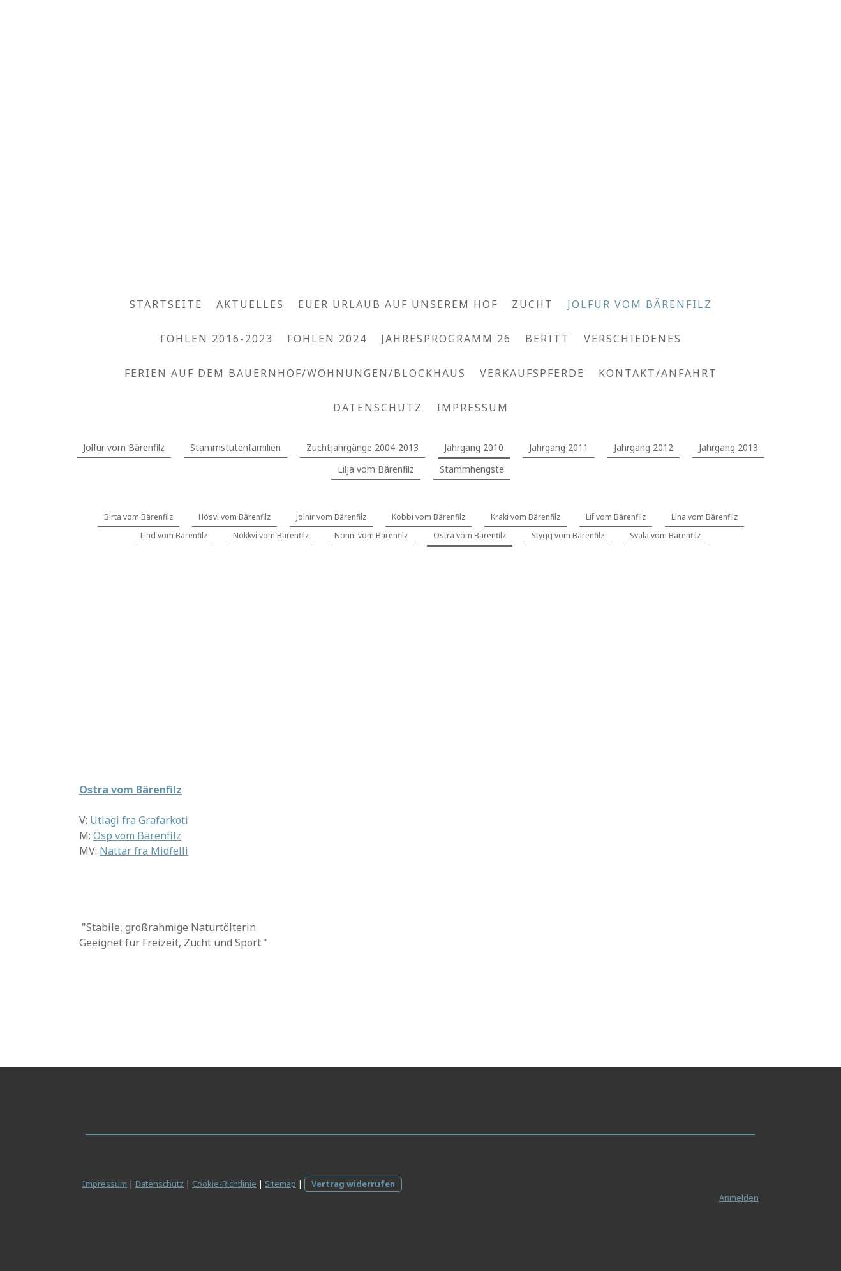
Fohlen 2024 (327, 339)
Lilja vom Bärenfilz (376, 469)
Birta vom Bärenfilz (138, 516)
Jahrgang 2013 (728, 447)
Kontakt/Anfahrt (658, 373)
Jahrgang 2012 (643, 447)
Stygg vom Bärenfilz (568, 535)
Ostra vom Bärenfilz (469, 535)
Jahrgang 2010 (473, 447)
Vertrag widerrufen (353, 1183)
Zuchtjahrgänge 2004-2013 (362, 447)
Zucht (532, 304)
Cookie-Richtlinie (224, 1183)
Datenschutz (377, 407)
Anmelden (739, 1197)
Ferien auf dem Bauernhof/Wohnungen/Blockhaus (295, 373)
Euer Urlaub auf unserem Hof (398, 304)
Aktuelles (250, 304)
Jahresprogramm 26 (446, 339)
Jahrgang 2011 (558, 447)
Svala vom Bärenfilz (665, 535)
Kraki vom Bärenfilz (525, 516)
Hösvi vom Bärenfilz (234, 516)
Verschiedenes (632, 339)
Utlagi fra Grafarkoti (139, 820)
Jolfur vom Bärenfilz (639, 304)
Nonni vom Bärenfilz (371, 535)
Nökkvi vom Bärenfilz (271, 535)
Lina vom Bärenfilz (704, 516)
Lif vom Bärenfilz (616, 516)
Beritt (547, 339)
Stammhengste (472, 469)
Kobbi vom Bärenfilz (428, 516)
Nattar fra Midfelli (144, 851)
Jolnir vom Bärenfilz (331, 516)
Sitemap (280, 1183)
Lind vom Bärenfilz (173, 535)
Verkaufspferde (532, 373)
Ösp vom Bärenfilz (137, 835)
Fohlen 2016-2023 (216, 339)
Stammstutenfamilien (235, 447)
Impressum (472, 407)
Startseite (166, 304)
